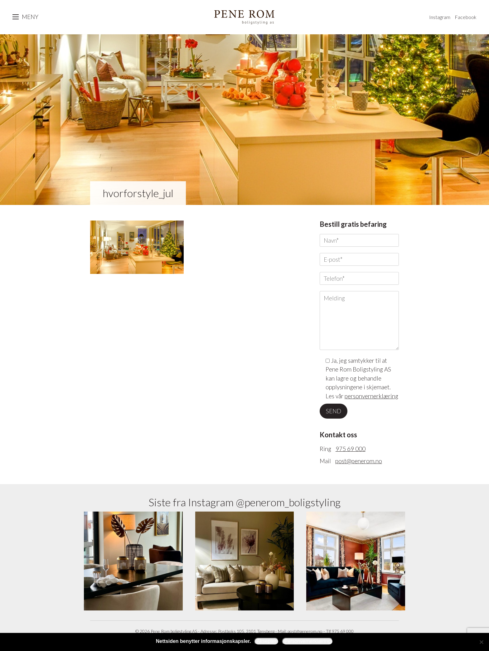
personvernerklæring (371, 396)
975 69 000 (351, 448)
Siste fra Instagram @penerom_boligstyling (244, 502)
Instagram (439, 17)
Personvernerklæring (307, 641)
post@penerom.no (358, 460)
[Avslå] (481, 642)
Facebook (466, 17)
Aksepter (266, 641)
